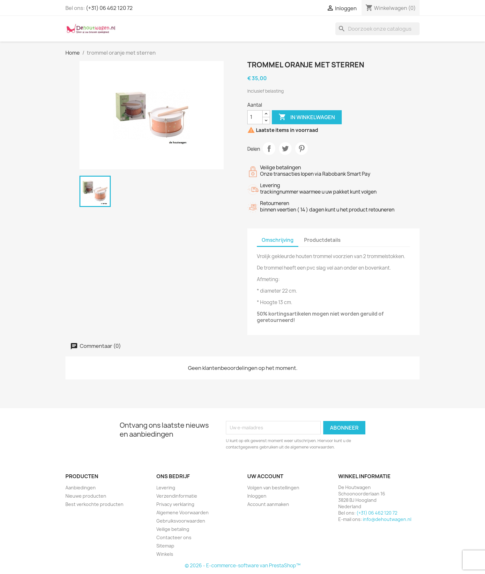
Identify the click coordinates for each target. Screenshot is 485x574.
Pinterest (301, 148)
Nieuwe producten (85, 496)
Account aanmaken (268, 504)
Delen (269, 148)
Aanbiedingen (80, 488)
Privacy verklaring (175, 504)
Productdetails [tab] (322, 240)
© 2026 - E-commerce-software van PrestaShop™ (243, 565)
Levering (165, 488)
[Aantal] (255, 117)
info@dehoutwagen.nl (387, 519)
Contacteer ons (173, 537)
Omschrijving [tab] (278, 240)
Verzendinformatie (176, 496)
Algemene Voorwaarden (182, 512)
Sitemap (165, 546)
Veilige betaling (172, 529)
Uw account (265, 476)
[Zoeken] (377, 28)
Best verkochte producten (94, 504)
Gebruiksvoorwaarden (180, 521)
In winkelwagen (307, 117)
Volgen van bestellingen (273, 488)
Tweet (285, 148)
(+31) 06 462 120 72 (109, 7)
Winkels (164, 554)
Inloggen (256, 496)
